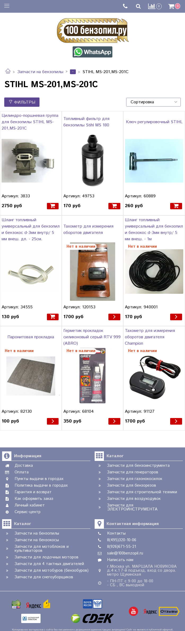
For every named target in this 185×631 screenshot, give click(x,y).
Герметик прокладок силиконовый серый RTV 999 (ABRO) (92, 337)
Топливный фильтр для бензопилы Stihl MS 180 (86, 122)
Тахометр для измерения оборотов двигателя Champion (150, 337)
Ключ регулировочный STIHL (154, 122)
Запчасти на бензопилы (40, 72)
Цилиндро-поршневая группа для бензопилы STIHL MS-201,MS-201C (30, 122)
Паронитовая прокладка (30, 337)
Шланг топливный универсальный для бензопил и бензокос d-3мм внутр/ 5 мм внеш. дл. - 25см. (31, 229)
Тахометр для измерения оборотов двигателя (88, 229)
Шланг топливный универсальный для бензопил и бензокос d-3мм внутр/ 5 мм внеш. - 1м (154, 229)
